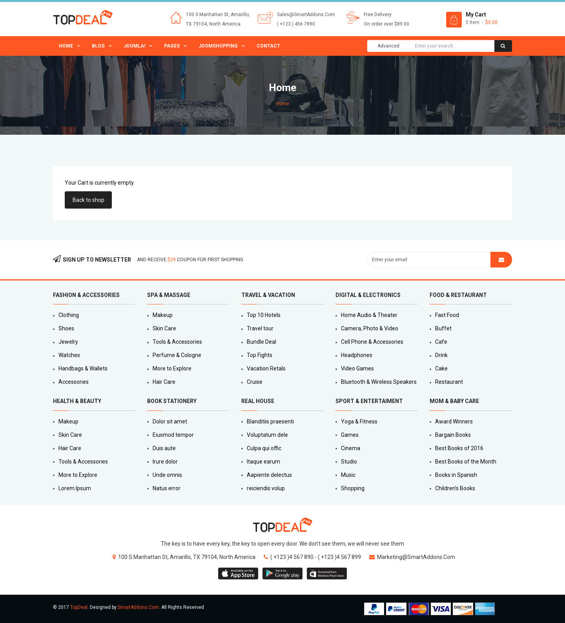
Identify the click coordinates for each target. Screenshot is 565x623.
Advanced (388, 46)
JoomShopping (218, 46)
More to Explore (172, 368)
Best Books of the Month (465, 461)
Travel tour (260, 328)
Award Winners (454, 421)
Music (348, 475)
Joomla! (134, 46)
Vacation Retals (266, 368)
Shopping (353, 488)
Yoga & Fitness (359, 421)
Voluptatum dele (267, 435)
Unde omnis (167, 475)
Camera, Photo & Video (369, 328)
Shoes (66, 328)
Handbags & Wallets (83, 368)
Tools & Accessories (177, 342)
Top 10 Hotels (264, 315)
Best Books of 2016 (459, 448)
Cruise (254, 382)
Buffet (443, 328)
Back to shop (88, 200)
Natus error (166, 488)
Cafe (441, 342)
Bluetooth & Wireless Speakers (379, 382)
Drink (441, 355)
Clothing (68, 315)
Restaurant (449, 382)
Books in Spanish (456, 475)
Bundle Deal (261, 342)
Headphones (356, 355)
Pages (172, 46)
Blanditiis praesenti (270, 421)
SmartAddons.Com (138, 607)
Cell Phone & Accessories (372, 342)
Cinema (350, 448)
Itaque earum (263, 461)
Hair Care (164, 382)
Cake (441, 368)
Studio (349, 461)
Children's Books (455, 488)
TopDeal (78, 607)
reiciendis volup (266, 488)
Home (66, 46)
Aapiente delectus (269, 475)
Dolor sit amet (170, 421)
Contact (268, 46)
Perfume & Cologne (177, 355)
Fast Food (447, 315)
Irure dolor (165, 461)
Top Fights (259, 355)
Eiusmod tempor (173, 435)
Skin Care (164, 328)
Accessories (73, 382)
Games (350, 435)
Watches (69, 355)
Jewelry (68, 342)
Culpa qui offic (264, 448)
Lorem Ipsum (74, 488)
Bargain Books (453, 435)
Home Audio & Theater (369, 315)
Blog (98, 46)
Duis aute (164, 448)
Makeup (163, 315)
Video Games (357, 368)
